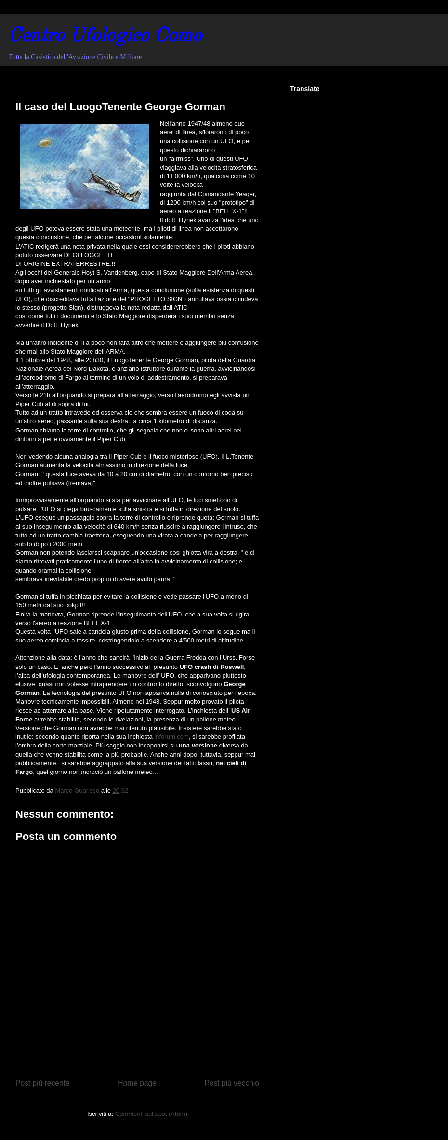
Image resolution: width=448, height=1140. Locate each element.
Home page (137, 1083)
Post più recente (42, 1083)
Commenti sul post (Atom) (151, 1113)
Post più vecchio (231, 1083)
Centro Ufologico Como (105, 36)
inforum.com (171, 736)
